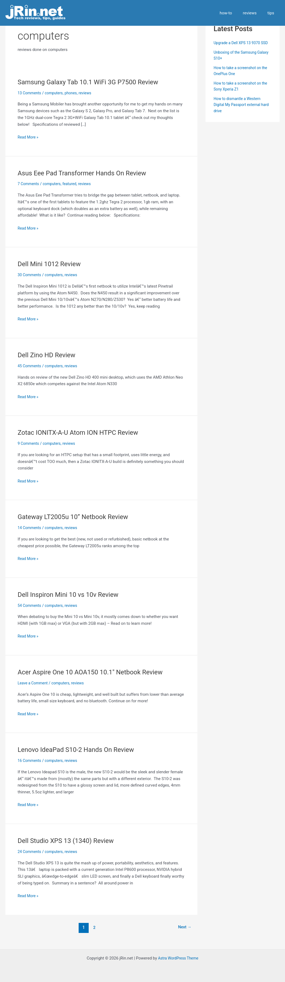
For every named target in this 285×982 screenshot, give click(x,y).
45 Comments (30, 365)
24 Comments (30, 851)
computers (56, 93)
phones (74, 93)
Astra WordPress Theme (178, 958)
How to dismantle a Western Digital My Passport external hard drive (239, 110)
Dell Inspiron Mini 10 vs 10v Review (72, 594)
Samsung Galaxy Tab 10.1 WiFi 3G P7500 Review (94, 82)
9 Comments (29, 443)
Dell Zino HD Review (49, 355)
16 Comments (30, 760)
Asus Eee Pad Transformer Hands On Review (88, 173)
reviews (254, 13)
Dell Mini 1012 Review (52, 264)
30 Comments (30, 274)
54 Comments (30, 605)
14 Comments (30, 527)
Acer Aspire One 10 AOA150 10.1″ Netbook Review (96, 672)
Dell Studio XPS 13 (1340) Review (70, 840)
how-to (232, 13)
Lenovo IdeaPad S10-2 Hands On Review (81, 749)
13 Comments (30, 93)
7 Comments (29, 183)
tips (272, 13)
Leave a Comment (34, 683)
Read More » (29, 137)
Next (183, 927)
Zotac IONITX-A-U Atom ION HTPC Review (83, 432)
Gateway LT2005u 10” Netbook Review (78, 517)
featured (73, 183)
